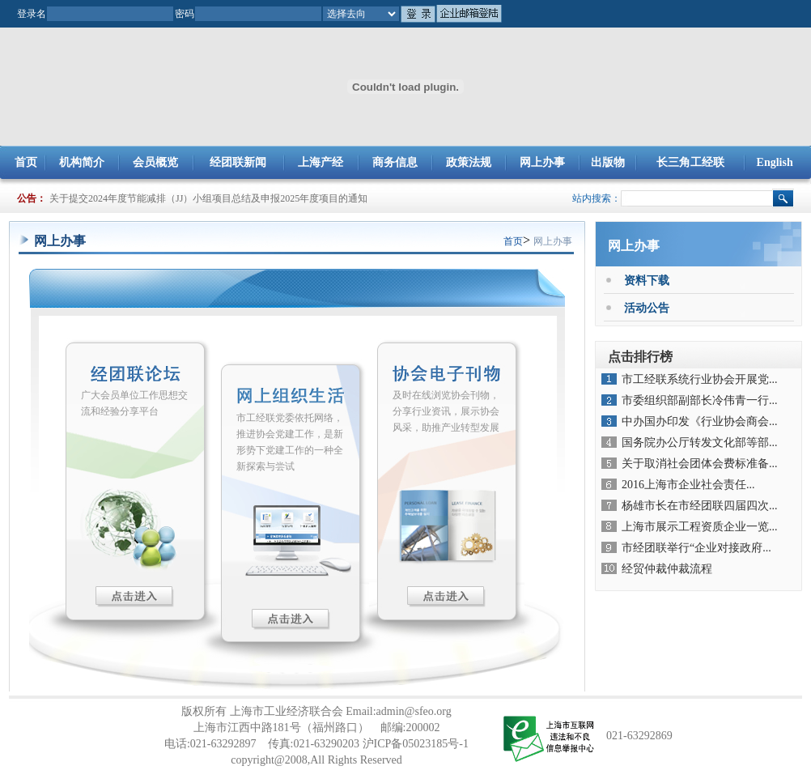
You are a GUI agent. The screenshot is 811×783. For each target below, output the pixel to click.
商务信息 (395, 162)
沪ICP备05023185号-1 (416, 744)
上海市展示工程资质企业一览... (700, 527)
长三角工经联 (690, 162)
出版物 (608, 162)
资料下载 (646, 280)
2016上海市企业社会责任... (688, 485)
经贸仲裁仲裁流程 (667, 569)
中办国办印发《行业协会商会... (700, 421)
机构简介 (81, 162)
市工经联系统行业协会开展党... (700, 379)
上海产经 (320, 162)
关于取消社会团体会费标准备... (700, 463)
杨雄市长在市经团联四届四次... (700, 506)
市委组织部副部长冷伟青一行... (700, 400)
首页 (26, 162)
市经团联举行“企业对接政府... (696, 548)
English (775, 162)
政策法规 (468, 162)
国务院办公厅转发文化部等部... (700, 442)
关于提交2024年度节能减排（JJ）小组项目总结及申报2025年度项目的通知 (208, 198)
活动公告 (646, 308)
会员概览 (155, 162)
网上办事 (542, 162)
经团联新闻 (238, 162)
